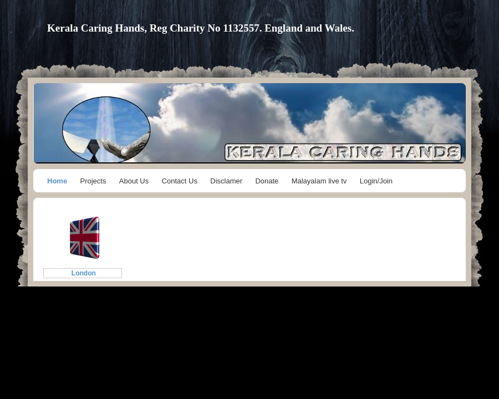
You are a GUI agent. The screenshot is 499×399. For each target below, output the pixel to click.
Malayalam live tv (319, 181)
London (83, 273)
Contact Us (179, 181)
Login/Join (376, 181)
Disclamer (226, 181)
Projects (93, 181)
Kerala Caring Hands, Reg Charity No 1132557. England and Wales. (200, 28)
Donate (266, 181)
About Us (134, 181)
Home (57, 181)
